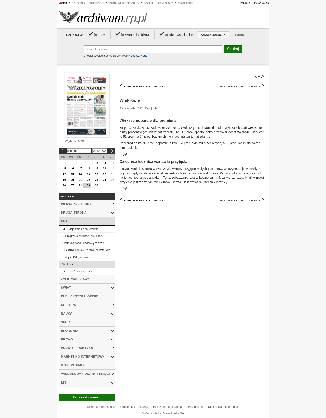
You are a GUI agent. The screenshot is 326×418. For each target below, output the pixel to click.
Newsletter (186, 3)
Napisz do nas (161, 406)
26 (64, 185)
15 (88, 174)
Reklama (142, 406)
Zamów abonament (87, 397)
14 (80, 174)
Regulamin (126, 406)
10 (104, 168)
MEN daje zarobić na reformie (80, 229)
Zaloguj (245, 3)
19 (64, 179)
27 (72, 185)
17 (104, 174)
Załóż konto (261, 3)
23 (96, 179)
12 (64, 174)
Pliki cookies (196, 406)
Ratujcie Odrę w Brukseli (77, 257)
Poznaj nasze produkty (123, 3)
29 (88, 185)
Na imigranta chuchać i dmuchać (82, 236)
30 (96, 185)
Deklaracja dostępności (223, 406)
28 (80, 185)
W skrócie (68, 264)
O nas (111, 406)
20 (72, 179)
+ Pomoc (239, 35)
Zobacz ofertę (139, 55)
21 (80, 179)
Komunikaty (165, 3)
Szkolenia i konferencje (88, 3)
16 (96, 174)
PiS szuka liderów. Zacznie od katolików (86, 250)
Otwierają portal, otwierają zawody (83, 243)
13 (72, 174)
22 (88, 179)
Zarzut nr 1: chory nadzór (77, 271)
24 (104, 179)
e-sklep (148, 3)
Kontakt (179, 406)
